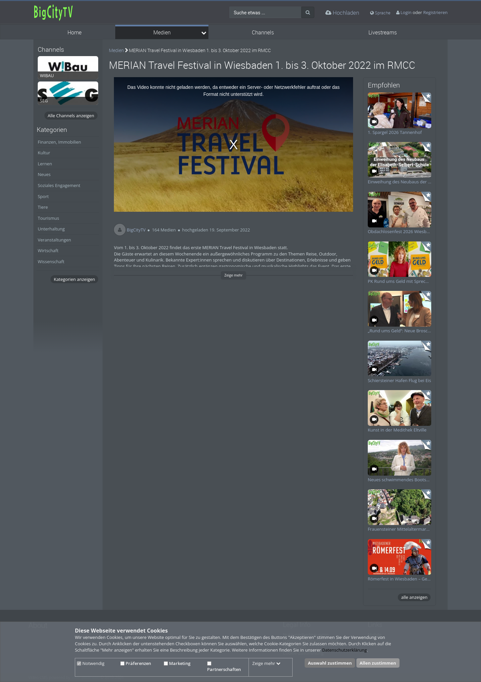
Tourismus (48, 218)
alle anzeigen (414, 597)
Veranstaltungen (54, 240)
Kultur (44, 153)
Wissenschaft (51, 262)
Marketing (177, 663)
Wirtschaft (48, 250)
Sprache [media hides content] (380, 13)
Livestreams (382, 32)
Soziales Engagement (59, 185)
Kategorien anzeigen (74, 279)
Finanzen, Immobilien (59, 142)
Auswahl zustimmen (330, 663)
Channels (263, 32)
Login (406, 12)
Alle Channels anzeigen (71, 116)
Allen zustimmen (378, 663)
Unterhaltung (51, 229)
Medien (162, 32)
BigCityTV (136, 230)
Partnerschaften (224, 667)
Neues (44, 174)
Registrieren (435, 12)
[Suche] (307, 12)
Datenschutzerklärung (344, 650)
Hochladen (342, 12)
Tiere (43, 207)
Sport (43, 196)
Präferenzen (135, 663)
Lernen (45, 164)
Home (74, 32)
